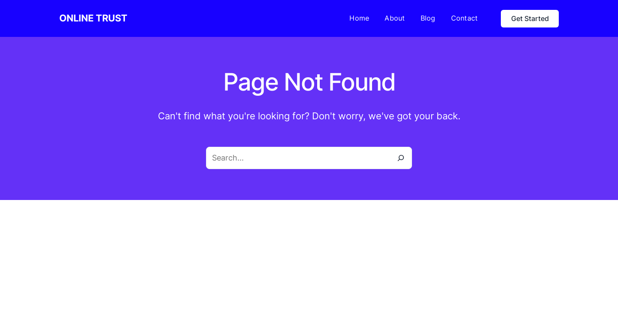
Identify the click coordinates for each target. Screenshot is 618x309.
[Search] (401, 158)
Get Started (530, 18)
